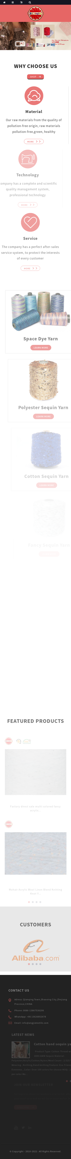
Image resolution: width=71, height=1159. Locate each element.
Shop (33, 76)
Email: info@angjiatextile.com (37, 1022)
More (27, 141)
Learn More (46, 347)
